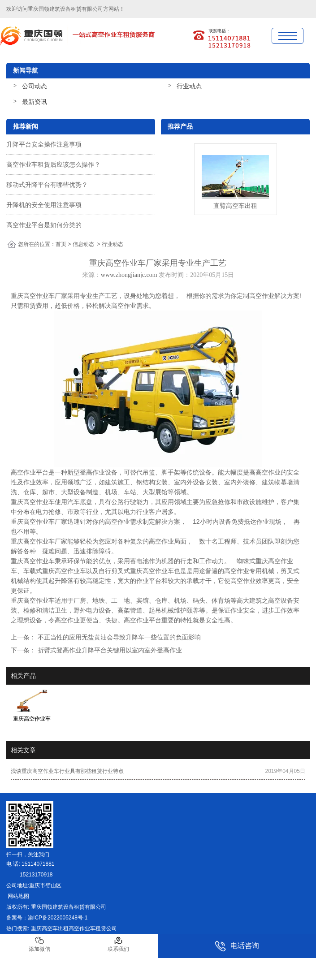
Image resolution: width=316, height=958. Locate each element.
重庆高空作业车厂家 (39, 295)
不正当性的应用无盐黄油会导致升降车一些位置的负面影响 (118, 637)
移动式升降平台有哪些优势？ (47, 184)
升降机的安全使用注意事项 (44, 204)
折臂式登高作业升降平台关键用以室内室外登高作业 (109, 650)
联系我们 (118, 944)
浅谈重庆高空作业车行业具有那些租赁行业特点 (67, 771)
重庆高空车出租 (50, 928)
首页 (61, 244)
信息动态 (83, 244)
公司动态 (34, 86)
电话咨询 (237, 946)
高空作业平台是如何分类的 (44, 225)
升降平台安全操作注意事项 (44, 144)
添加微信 (39, 944)
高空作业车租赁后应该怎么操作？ (53, 164)
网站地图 (17, 896)
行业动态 (189, 86)
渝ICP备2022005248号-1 (57, 918)
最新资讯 (34, 101)
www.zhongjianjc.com (129, 275)
